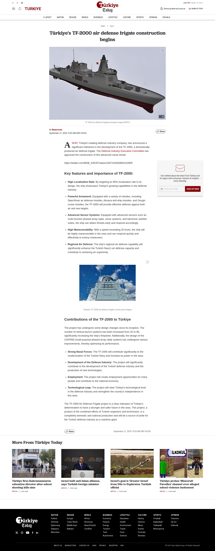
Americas (88, 522)
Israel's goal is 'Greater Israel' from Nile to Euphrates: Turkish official (131, 484)
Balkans (70, 528)
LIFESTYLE (113, 17)
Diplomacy (55, 525)
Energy (106, 525)
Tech (105, 532)
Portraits (141, 532)
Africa (87, 518)
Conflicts (88, 528)
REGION (72, 17)
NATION (60, 17)
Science (123, 535)
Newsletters (70, 545)
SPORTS (140, 17)
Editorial (174, 525)
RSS (122, 545)
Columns (175, 518)
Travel (122, 528)
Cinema (141, 522)
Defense (54, 522)
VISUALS (166, 17)
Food (122, 532)
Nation (112, 26)
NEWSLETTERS (196, 8)
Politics (54, 518)
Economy (107, 518)
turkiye (33, 8)
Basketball (157, 522)
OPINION (153, 17)
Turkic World (72, 522)
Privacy (102, 545)
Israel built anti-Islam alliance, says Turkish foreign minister (80, 482)
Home (103, 26)
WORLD (85, 17)
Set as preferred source (172, 8)
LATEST (48, 17)
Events (141, 528)
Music (140, 525)
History (141, 518)
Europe (70, 518)
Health (123, 522)
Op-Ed (173, 522)
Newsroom (57, 129)
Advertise (113, 545)
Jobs (94, 545)
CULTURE (127, 17)
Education (124, 518)
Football (156, 518)
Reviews (141, 535)
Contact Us (84, 545)
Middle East (72, 525)
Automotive (108, 535)
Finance (106, 522)
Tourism (106, 528)
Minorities (55, 532)
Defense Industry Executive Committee (122, 151)
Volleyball (157, 525)
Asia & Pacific (90, 525)
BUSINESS (98, 17)
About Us (58, 545)
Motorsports (158, 528)
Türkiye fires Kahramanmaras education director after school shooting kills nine (32, 484)
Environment (125, 525)
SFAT (74, 143)
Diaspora (55, 528)
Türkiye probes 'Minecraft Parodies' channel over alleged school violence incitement (179, 484)
